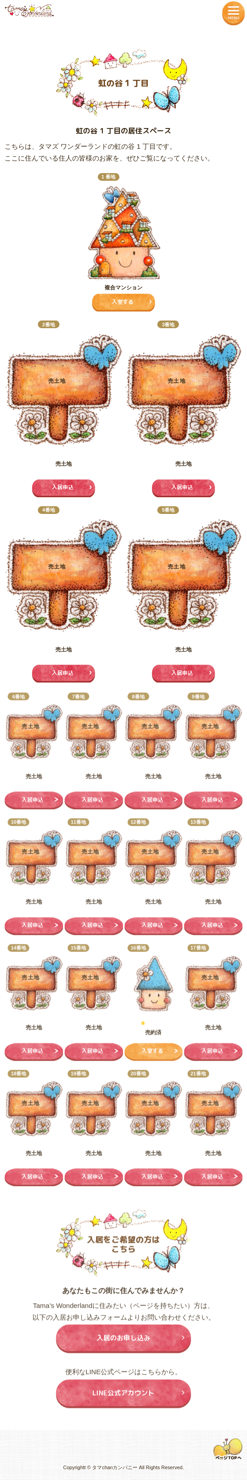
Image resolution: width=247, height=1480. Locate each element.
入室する (122, 302)
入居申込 (62, 487)
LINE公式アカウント (123, 1397)
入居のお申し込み (123, 1342)
